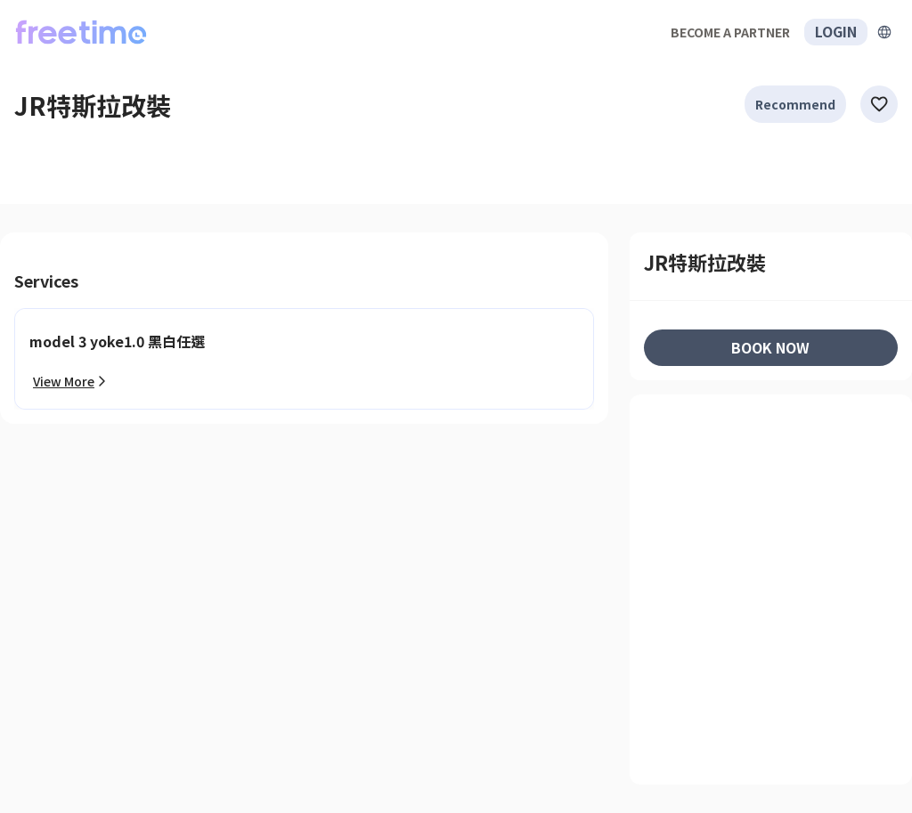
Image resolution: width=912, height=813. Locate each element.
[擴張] (884, 32)
